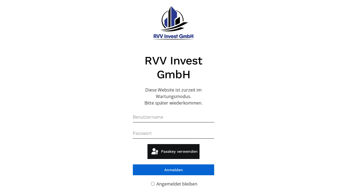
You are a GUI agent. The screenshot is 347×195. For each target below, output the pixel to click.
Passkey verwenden (174, 152)
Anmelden (173, 170)
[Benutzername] (173, 117)
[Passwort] (173, 133)
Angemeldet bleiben (174, 184)
